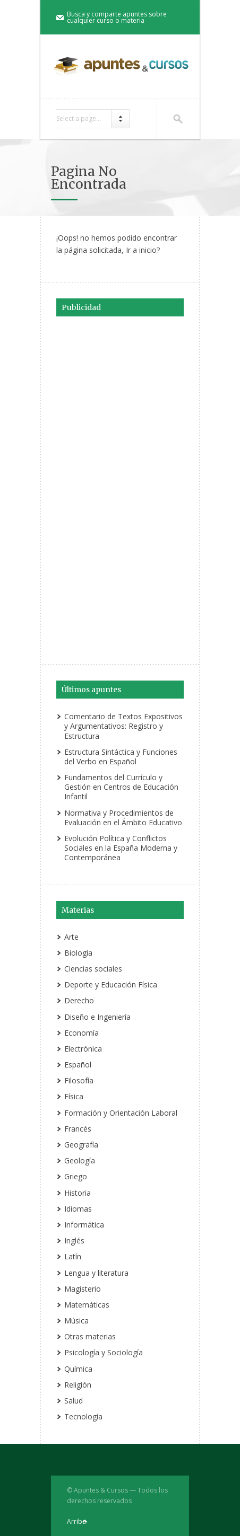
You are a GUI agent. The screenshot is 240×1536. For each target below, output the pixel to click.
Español (77, 1065)
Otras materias (90, 1336)
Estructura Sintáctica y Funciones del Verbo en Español (120, 756)
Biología (78, 953)
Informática (84, 1225)
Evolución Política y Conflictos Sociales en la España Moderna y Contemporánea (120, 847)
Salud (73, 1401)
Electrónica (83, 1049)
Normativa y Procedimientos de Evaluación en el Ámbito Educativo (123, 817)
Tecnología (83, 1416)
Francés (77, 1129)
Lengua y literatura (96, 1273)
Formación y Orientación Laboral (120, 1113)
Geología (79, 1160)
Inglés (74, 1240)
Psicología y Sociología (103, 1352)
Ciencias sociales (93, 969)
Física (73, 1096)
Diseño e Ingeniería (97, 1017)
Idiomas (78, 1209)
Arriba (76, 1521)
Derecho (79, 1000)
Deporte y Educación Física (110, 984)
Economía (81, 1033)
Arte (71, 937)
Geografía (81, 1145)
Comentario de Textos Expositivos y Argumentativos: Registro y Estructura (123, 725)
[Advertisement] (120, 489)
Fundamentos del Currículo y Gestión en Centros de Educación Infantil (121, 786)
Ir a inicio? (143, 250)
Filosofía (78, 1080)
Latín (72, 1256)
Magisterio (82, 1289)
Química (78, 1369)
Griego (75, 1176)
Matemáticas (86, 1305)
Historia (77, 1193)
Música (76, 1321)
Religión (77, 1385)
